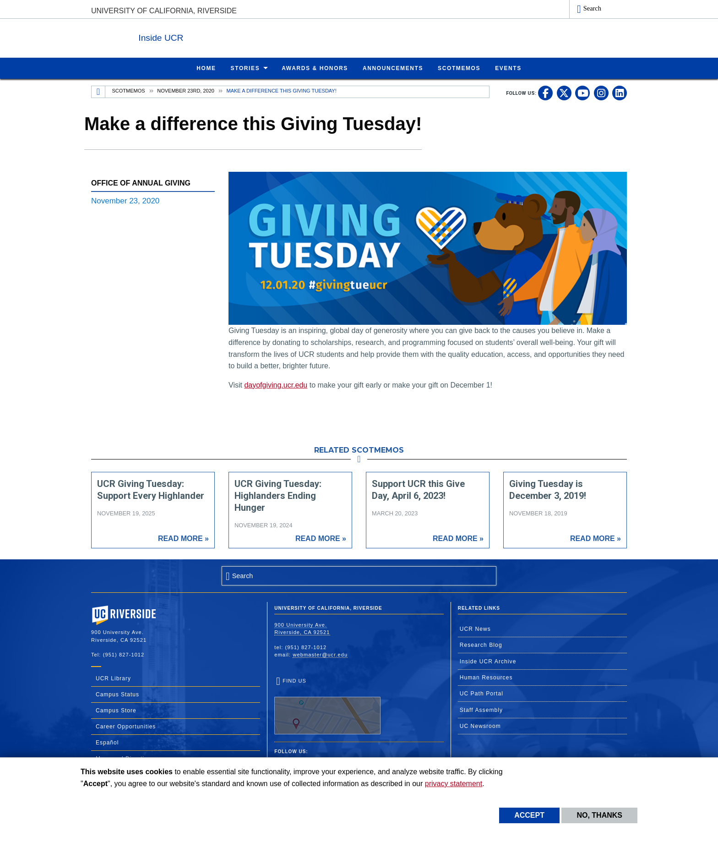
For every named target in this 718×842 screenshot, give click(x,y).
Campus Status (117, 694)
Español (107, 742)
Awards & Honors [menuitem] (315, 68)
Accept (529, 815)
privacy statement (453, 783)
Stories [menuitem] (245, 68)
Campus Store (116, 710)
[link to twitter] (564, 92)
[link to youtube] (582, 92)
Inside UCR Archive (488, 661)
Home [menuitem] (206, 68)
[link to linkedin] (619, 92)
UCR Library (113, 678)
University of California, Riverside (164, 11)
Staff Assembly (481, 709)
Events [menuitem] (508, 68)
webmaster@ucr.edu (320, 654)
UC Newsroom (480, 725)
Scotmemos (128, 90)
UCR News (475, 628)
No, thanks (599, 815)
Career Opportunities (126, 726)
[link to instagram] (601, 92)
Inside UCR (202, 36)
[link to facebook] (545, 92)
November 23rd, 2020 (185, 90)
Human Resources (486, 677)
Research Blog (481, 644)
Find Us (327, 706)
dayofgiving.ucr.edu (275, 384)
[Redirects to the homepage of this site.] (98, 92)
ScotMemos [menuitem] (459, 68)
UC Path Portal (481, 693)
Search (592, 8)
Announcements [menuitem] (393, 68)
